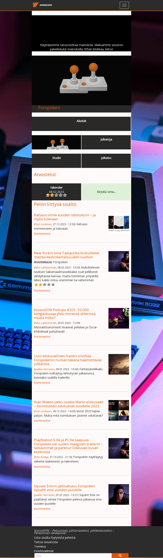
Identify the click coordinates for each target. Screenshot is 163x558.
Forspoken (49, 108)
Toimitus (40, 546)
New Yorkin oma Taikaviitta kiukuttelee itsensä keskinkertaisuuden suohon (66, 254)
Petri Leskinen (43, 224)
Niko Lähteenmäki (45, 267)
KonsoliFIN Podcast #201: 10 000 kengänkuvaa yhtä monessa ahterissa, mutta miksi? (65, 313)
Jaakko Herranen (45, 369)
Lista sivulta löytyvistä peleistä (54, 538)
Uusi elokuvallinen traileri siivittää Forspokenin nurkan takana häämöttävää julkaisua (67, 359)
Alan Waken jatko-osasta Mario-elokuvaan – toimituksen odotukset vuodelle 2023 (68, 403)
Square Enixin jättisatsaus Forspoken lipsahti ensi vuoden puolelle (64, 488)
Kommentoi (42, 234)
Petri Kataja (41, 457)
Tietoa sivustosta (46, 542)
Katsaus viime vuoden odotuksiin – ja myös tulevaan (65, 216)
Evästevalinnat (44, 551)
